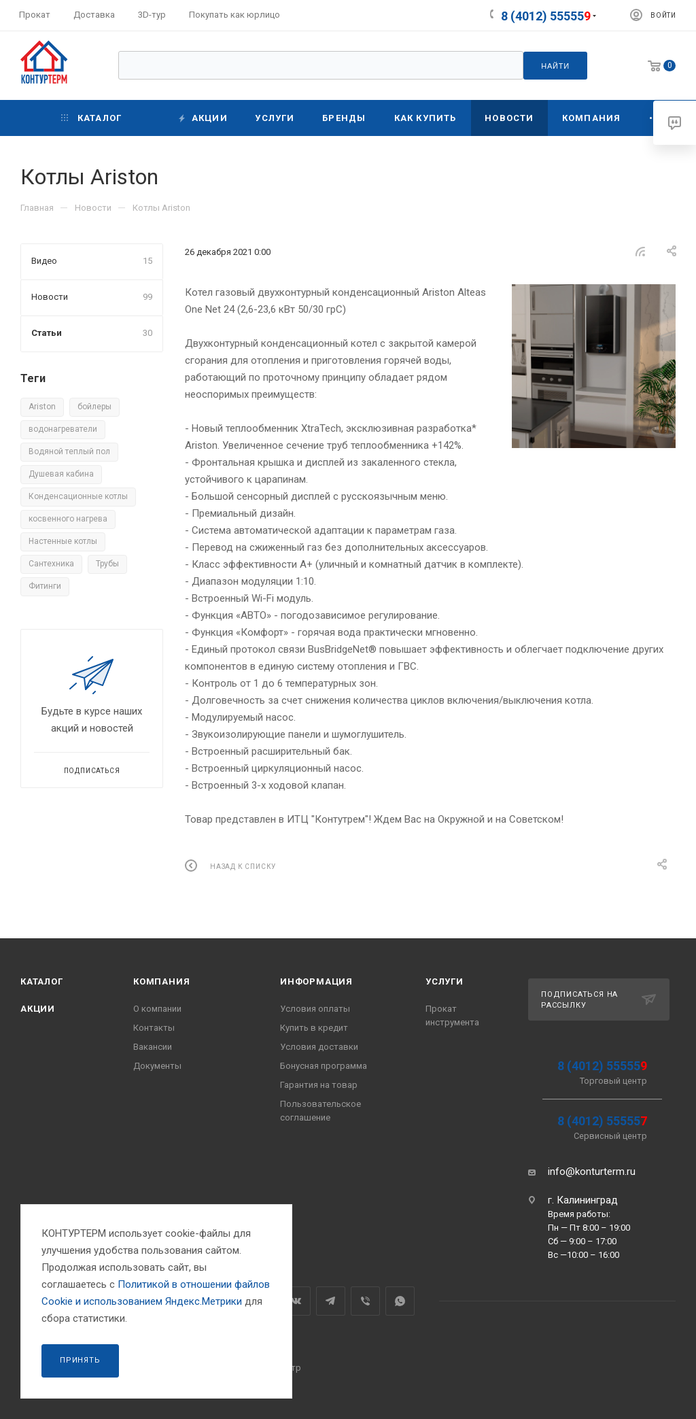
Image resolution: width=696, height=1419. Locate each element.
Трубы (107, 563)
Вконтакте (296, 1301)
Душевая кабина (61, 474)
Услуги (444, 981)
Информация (316, 981)
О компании (157, 1009)
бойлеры (94, 406)
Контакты (154, 1028)
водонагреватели (63, 429)
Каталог (41, 981)
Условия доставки (319, 1047)
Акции (37, 1009)
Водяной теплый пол (69, 451)
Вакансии (152, 1047)
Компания (161, 981)
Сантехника (51, 563)
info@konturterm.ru (592, 1171)
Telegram (330, 1301)
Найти (555, 66)
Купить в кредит (314, 1028)
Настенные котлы (63, 541)
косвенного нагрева (68, 519)
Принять (80, 1360)
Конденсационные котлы (78, 496)
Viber (365, 1301)
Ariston (42, 406)
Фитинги (45, 586)
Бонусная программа (323, 1066)
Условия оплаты (315, 1009)
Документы (157, 1066)
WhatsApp (400, 1301)
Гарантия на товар (319, 1085)
